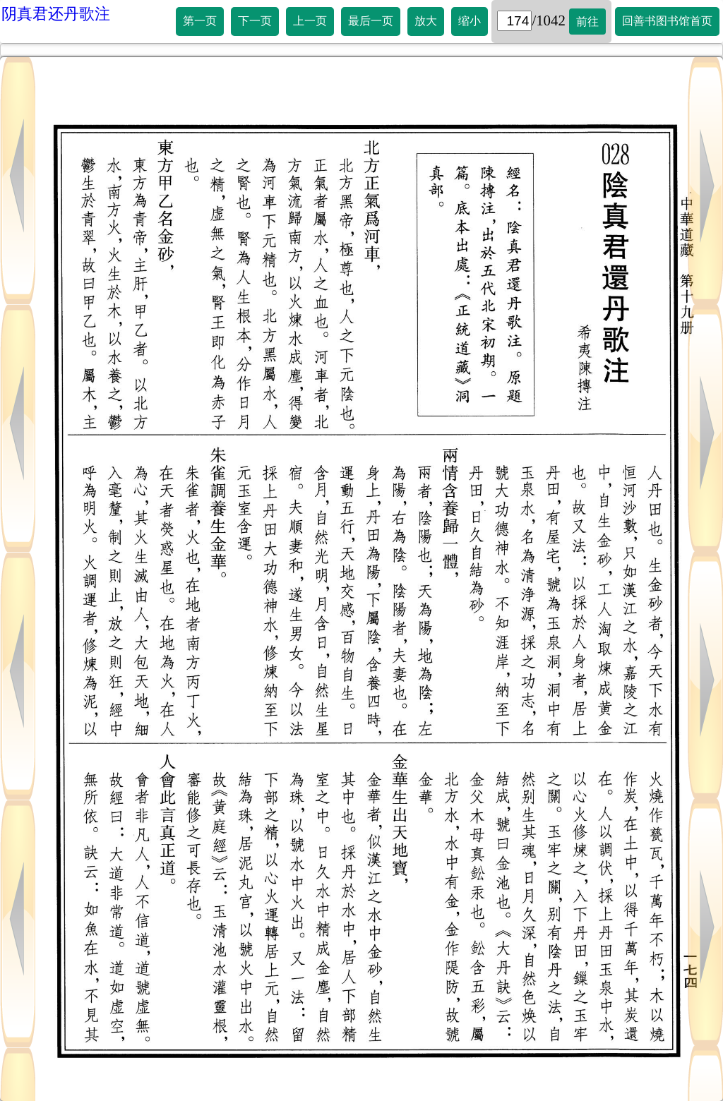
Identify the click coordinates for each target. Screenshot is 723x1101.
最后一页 (370, 21)
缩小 (469, 21)
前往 (587, 22)
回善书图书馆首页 (667, 21)
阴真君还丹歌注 (55, 14)
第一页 (200, 21)
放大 (425, 21)
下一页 (255, 21)
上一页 (310, 21)
